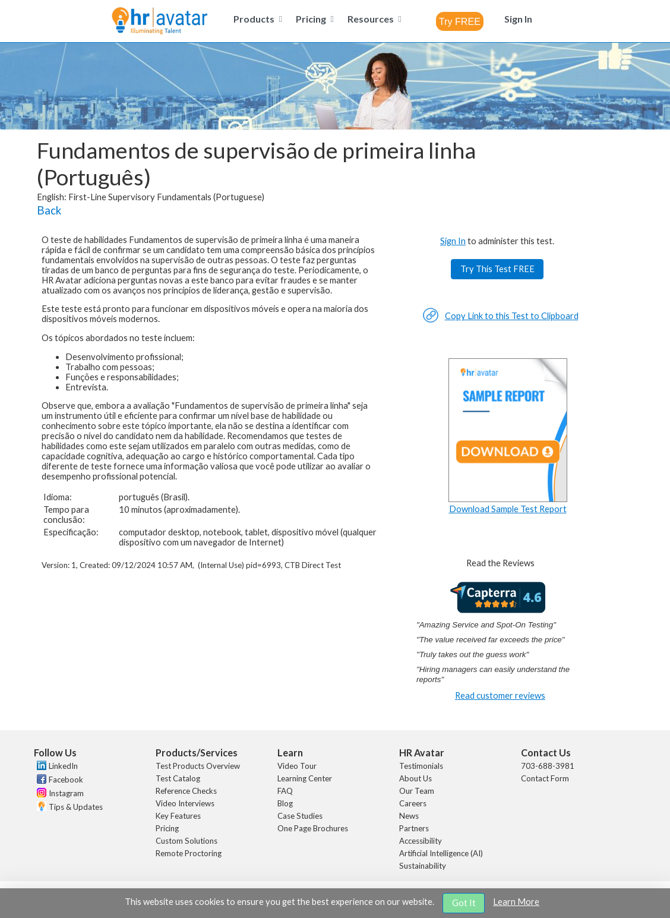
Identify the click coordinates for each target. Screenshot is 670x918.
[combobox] (459, 21)
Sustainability (422, 865)
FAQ (285, 791)
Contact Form (545, 778)
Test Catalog (178, 778)
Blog (285, 803)
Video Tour (297, 766)
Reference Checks (186, 791)
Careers (412, 803)
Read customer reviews (500, 695)
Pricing (167, 828)
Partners (414, 828)
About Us (415, 778)
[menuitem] (256, 18)
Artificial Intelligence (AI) (441, 853)
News (409, 816)
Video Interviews (185, 803)
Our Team (416, 791)
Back (49, 210)
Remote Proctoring (189, 853)
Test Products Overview (198, 766)
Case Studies (300, 816)
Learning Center (304, 778)
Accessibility (420, 841)
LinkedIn (63, 766)
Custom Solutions (186, 841)
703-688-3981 (547, 766)
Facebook (66, 779)
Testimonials (421, 766)
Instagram (66, 793)
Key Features (178, 816)
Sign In (453, 241)
